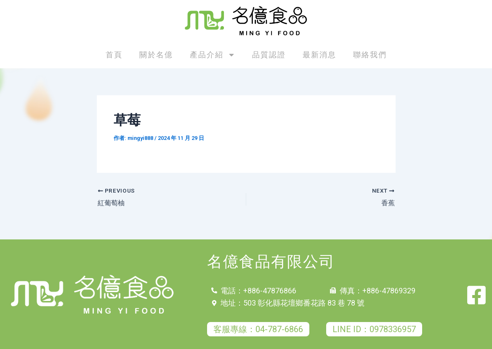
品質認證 (269, 54)
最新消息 (319, 54)
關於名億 (156, 54)
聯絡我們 (370, 54)
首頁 (114, 54)
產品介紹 (212, 55)
